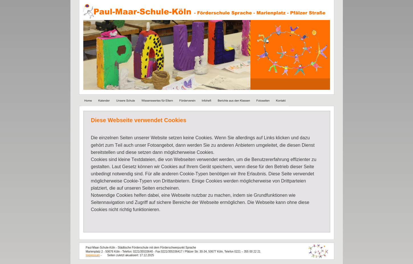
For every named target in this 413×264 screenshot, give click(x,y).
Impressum (93, 255)
